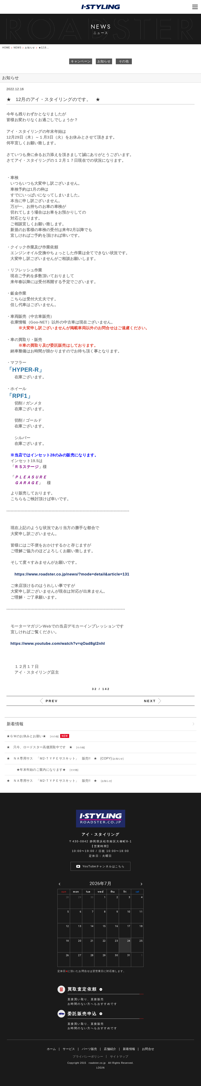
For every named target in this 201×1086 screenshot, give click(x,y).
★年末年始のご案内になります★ (38, 769)
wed (100, 892)
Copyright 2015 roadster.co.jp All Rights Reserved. (100, 1063)
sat (137, 892)
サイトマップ (119, 1056)
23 (116, 940)
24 (128, 940)
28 (67, 897)
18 (140, 926)
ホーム (51, 1049)
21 (92, 940)
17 (128, 926)
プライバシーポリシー (88, 1056)
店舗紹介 (110, 1049)
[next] (141, 884)
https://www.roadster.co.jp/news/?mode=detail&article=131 (71, 574)
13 (79, 926)
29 (79, 897)
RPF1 (19, 396)
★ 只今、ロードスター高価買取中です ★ (41, 747)
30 (92, 897)
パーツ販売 (89, 1049)
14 (92, 926)
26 (67, 955)
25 (140, 940)
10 (128, 911)
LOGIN (100, 1067)
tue (88, 892)
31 (128, 955)
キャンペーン (81, 61)
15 (104, 926)
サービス (69, 1049)
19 (67, 940)
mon (76, 892)
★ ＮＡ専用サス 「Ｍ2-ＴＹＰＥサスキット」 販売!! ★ (53, 780)
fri (125, 892)
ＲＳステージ (26, 467)
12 (67, 926)
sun (63, 892)
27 (79, 955)
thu (113, 892)
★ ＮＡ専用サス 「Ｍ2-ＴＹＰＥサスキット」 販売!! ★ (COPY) (59, 758)
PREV (52, 701)
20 (79, 940)
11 (140, 911)
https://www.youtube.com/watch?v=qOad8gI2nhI (55, 643)
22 (104, 940)
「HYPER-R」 (25, 369)
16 (116, 926)
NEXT (150, 701)
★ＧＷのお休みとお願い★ (28, 736)
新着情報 (129, 1049)
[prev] (59, 884)
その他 (124, 61)
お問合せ (148, 1049)
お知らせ (103, 61)
